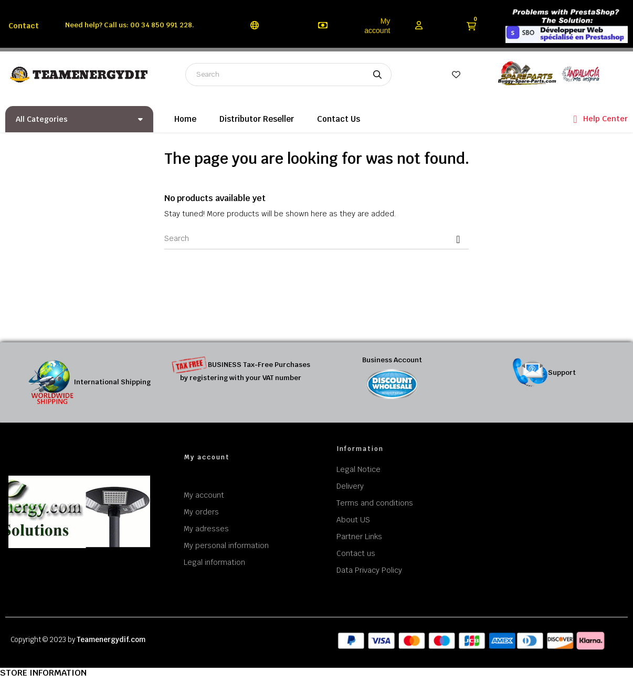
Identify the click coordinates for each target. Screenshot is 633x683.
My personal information (226, 545)
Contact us (355, 553)
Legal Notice (358, 469)
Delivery (350, 486)
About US (353, 519)
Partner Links (359, 536)
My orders (201, 512)
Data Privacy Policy (369, 570)
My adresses (206, 528)
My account (377, 26)
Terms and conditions (374, 503)
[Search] (316, 238)
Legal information (214, 562)
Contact (23, 25)
